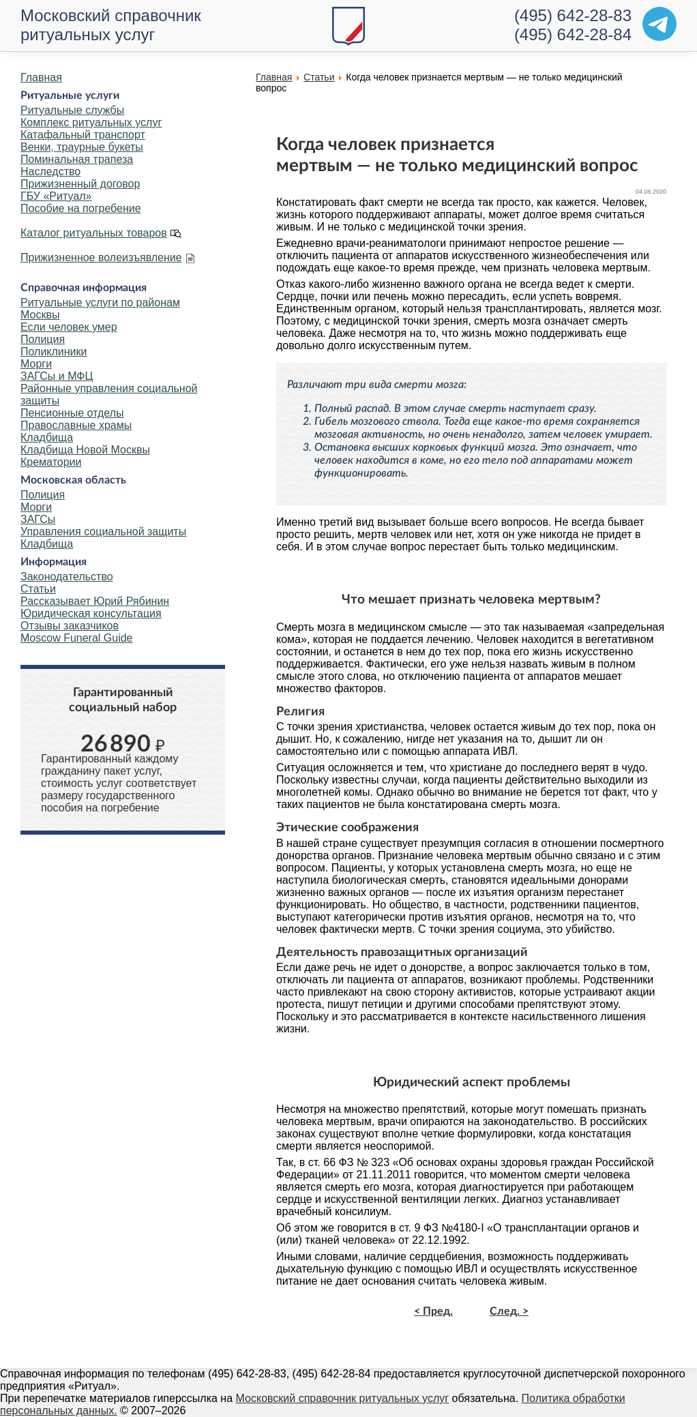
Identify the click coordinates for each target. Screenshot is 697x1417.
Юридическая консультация (91, 613)
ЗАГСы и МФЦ (56, 376)
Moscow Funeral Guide (76, 638)
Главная (41, 77)
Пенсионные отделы (71, 413)
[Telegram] (659, 24)
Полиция (42, 339)
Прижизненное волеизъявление (101, 257)
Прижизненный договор (80, 184)
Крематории (50, 462)
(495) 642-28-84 (573, 34)
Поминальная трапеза (76, 159)
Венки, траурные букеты (81, 147)
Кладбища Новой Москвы (85, 450)
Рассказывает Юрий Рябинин (94, 601)
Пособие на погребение (80, 208)
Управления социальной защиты (103, 531)
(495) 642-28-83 (573, 15)
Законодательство (66, 576)
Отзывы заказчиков (69, 625)
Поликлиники (53, 351)
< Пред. (433, 1311)
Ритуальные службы (72, 110)
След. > (509, 1311)
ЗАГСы (37, 519)
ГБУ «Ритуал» (55, 196)
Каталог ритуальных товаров (93, 233)
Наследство (50, 171)
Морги (36, 364)
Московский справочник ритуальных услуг (110, 25)
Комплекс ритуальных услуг (91, 122)
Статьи (38, 589)
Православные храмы (76, 425)
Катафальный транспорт (82, 134)
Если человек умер (68, 327)
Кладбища (46, 437)
